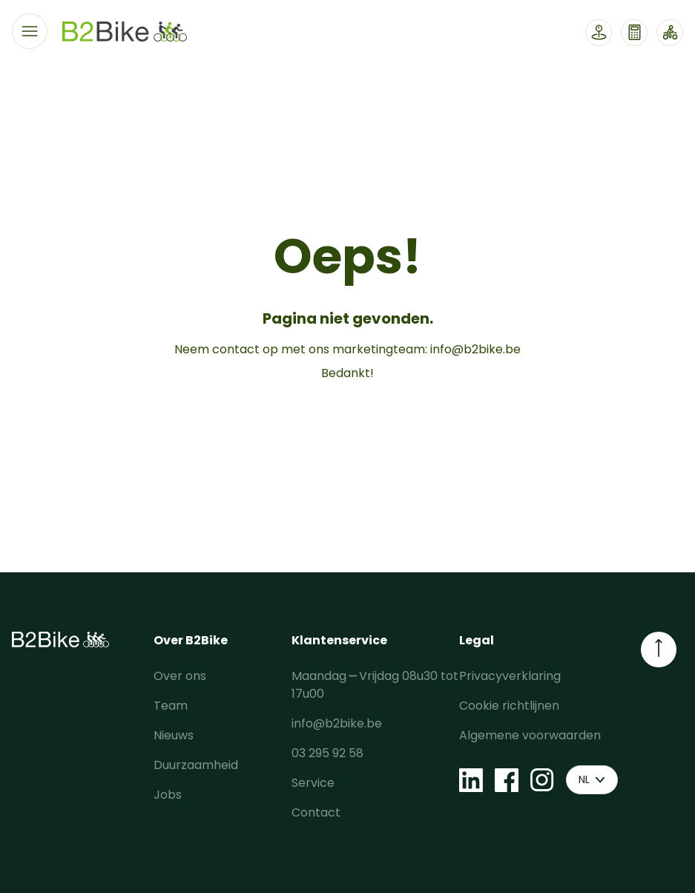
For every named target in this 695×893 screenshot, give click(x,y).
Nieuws (174, 735)
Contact (315, 812)
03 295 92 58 (327, 753)
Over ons (180, 675)
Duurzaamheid (196, 764)
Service (313, 782)
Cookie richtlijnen (509, 705)
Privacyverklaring (510, 675)
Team (171, 705)
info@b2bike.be (475, 349)
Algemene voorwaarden (530, 735)
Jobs (168, 794)
